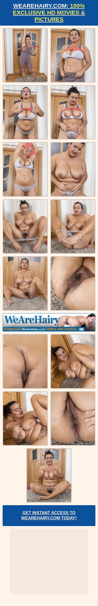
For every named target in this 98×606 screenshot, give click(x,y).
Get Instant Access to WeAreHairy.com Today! (49, 515)
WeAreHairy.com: (49, 13)
